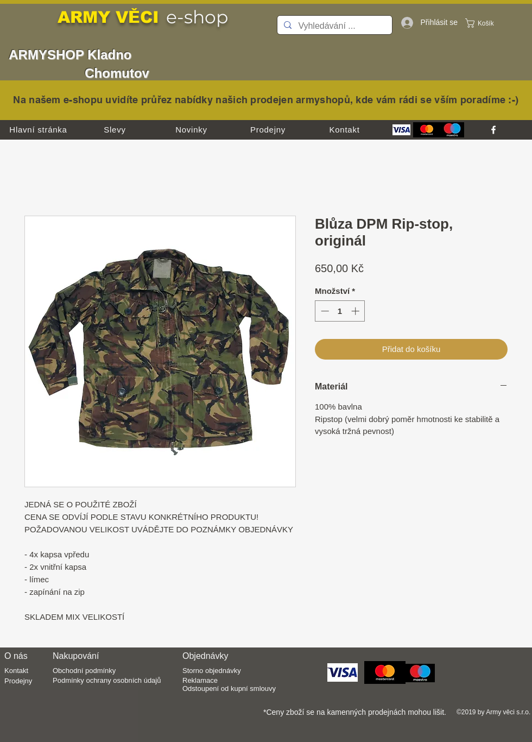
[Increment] (356, 311)
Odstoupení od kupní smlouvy (229, 688)
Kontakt (16, 670)
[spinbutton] (340, 311)
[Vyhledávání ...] (333, 26)
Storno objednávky (211, 670)
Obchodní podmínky (84, 670)
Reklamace (200, 680)
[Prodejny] (268, 130)
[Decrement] (323, 311)
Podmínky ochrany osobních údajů (107, 680)
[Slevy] (115, 130)
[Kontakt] (344, 130)
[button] (485, 23)
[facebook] (493, 129)
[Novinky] (191, 130)
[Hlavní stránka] (38, 130)
